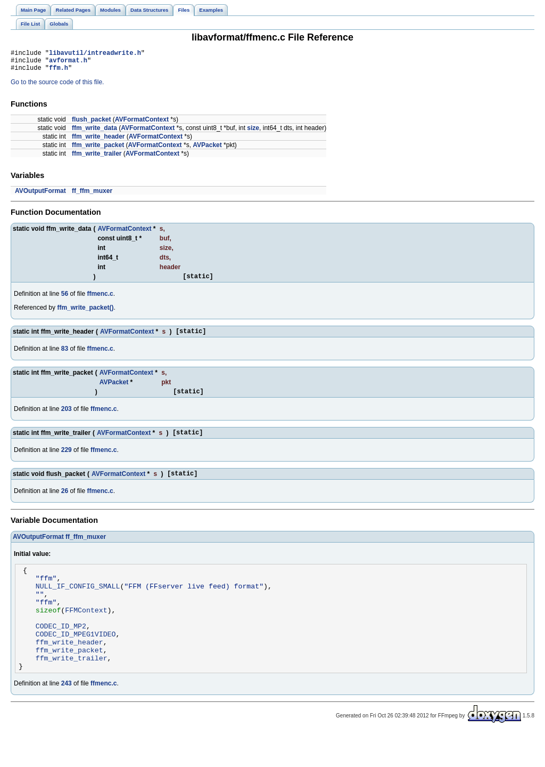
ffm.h (58, 72)
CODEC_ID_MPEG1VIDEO (76, 661)
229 (66, 461)
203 (66, 418)
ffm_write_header (98, 141)
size (253, 132)
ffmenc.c (100, 300)
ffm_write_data (94, 132)
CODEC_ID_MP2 (61, 651)
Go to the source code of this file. (57, 87)
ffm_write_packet (98, 150)
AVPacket (207, 150)
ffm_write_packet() (85, 314)
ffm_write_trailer (96, 158)
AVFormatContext (142, 124)
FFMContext (86, 632)
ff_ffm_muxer (92, 195)
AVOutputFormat (40, 195)
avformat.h (68, 63)
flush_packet (91, 124)
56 (64, 300)
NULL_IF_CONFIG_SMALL (78, 603)
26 (64, 503)
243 (66, 717)
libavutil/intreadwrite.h (95, 54)
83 (64, 356)
